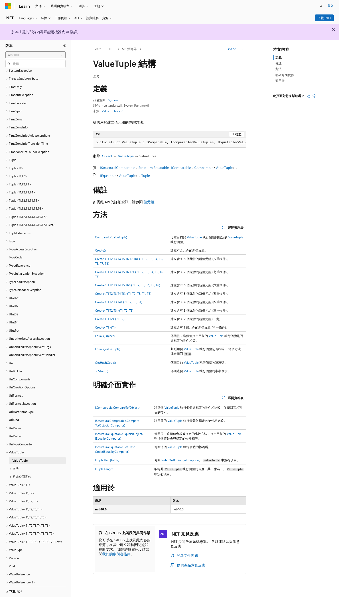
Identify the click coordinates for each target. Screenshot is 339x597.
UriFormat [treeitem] (16, 390)
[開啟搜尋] (321, 6)
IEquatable (108, 175)
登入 (330, 6)
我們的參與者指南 (116, 554)
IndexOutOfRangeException (180, 460)
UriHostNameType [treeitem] (21, 406)
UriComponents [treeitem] (19, 374)
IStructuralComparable (117, 167)
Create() (100, 250)
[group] (169, 143)
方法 (278, 69)
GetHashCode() (105, 362)
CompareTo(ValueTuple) (111, 237)
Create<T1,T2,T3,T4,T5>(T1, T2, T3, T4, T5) (123, 293)
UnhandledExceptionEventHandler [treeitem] (32, 349)
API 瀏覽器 (129, 49)
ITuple (145, 175)
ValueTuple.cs (111, 111)
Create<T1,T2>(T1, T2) (109, 319)
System (113, 100)
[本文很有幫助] (308, 96)
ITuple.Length (104, 469)
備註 (278, 63)
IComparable (181, 167)
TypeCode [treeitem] (15, 252)
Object (107, 156)
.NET (112, 49)
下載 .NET (324, 18)
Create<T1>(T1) (105, 327)
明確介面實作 (284, 75)
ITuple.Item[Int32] (107, 460)
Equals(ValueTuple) (107, 349)
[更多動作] (242, 49)
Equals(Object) (105, 336)
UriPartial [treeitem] (15, 430)
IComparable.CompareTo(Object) (117, 407)
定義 (278, 57)
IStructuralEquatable (153, 167)
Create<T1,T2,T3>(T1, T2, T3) (114, 310)
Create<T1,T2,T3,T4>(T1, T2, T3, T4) (118, 302)
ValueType (126, 156)
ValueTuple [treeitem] (20, 455)
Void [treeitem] (12, 560)
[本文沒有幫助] (314, 96)
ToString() (101, 371)
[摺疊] (64, 46)
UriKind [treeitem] (14, 414)
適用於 (280, 81)
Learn (97, 49)
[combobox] (35, 55)
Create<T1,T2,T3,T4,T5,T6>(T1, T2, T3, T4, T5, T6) (127, 285)
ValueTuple (224, 167)
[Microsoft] (8, 6)
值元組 (149, 201)
